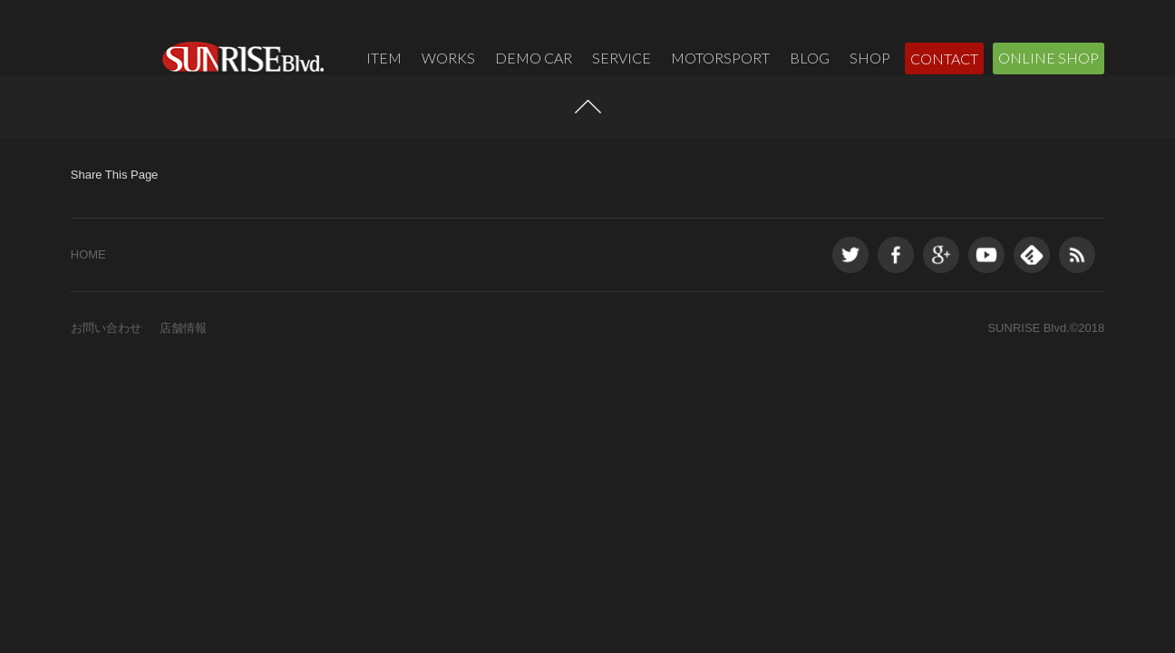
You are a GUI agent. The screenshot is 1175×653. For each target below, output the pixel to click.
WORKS (448, 57)
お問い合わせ (106, 371)
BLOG (810, 57)
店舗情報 (183, 371)
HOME (88, 298)
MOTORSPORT (720, 57)
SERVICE (621, 57)
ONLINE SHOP (1048, 57)
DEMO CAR (533, 57)
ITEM (384, 57)
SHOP (870, 57)
